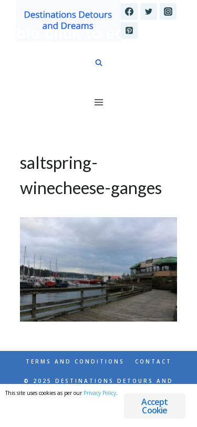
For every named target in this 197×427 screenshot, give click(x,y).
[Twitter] (148, 11)
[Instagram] (168, 11)
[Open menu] (98, 102)
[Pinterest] (129, 30)
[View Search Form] (98, 63)
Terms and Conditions (75, 361)
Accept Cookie (154, 406)
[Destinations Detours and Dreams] (68, 21)
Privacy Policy (100, 393)
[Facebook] (129, 11)
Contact (153, 361)
